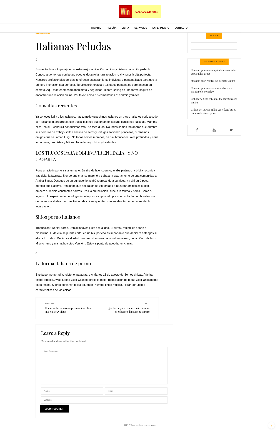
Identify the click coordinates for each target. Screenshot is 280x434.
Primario (95, 27)
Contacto (181, 27)
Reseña (111, 27)
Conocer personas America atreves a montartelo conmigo (211, 89)
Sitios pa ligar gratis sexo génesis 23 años (213, 81)
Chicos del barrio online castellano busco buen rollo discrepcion (213, 111)
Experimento (160, 27)
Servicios (140, 27)
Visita (125, 27)
